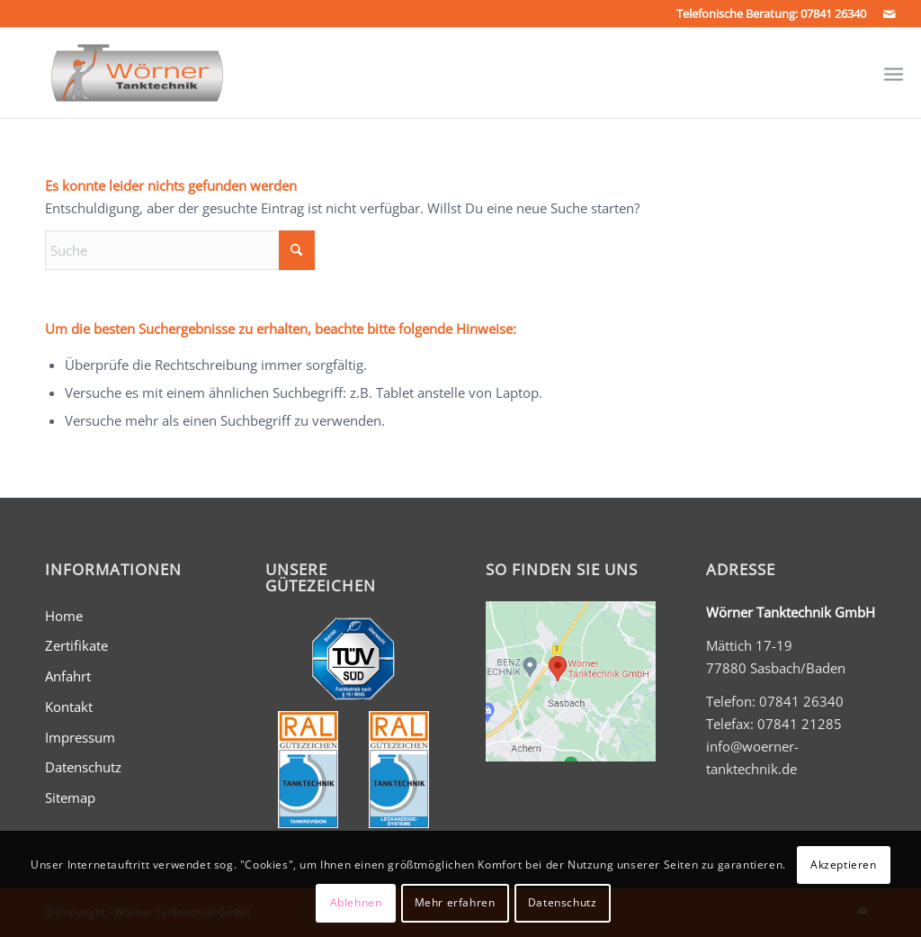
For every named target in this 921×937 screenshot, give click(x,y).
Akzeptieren (843, 864)
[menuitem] (893, 73)
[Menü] (893, 73)
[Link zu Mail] (889, 13)
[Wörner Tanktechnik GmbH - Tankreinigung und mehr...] (120, 73)
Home (64, 616)
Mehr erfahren (455, 902)
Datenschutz (83, 767)
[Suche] (180, 250)
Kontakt (69, 707)
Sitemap (70, 797)
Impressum (80, 737)
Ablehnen (356, 902)
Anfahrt (68, 676)
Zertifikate (76, 645)
